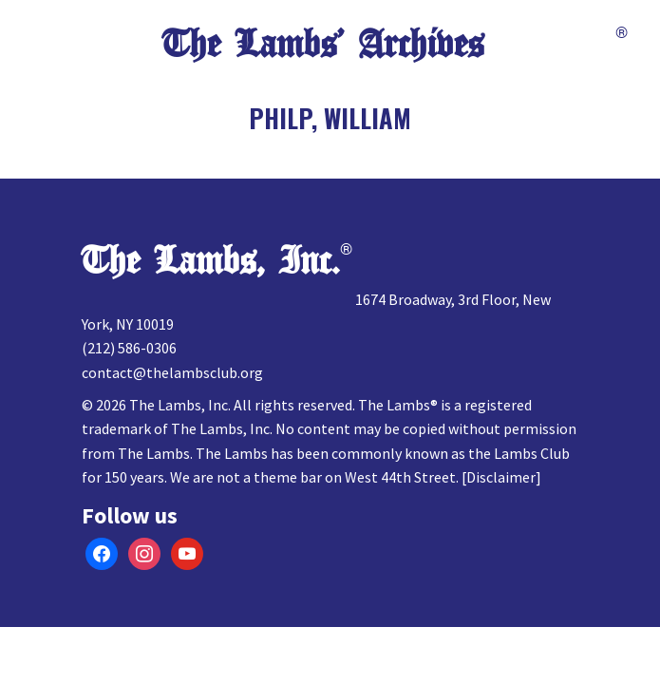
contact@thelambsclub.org (172, 372)
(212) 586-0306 (129, 347)
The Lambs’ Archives (322, 45)
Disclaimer (501, 476)
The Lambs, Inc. (211, 261)
